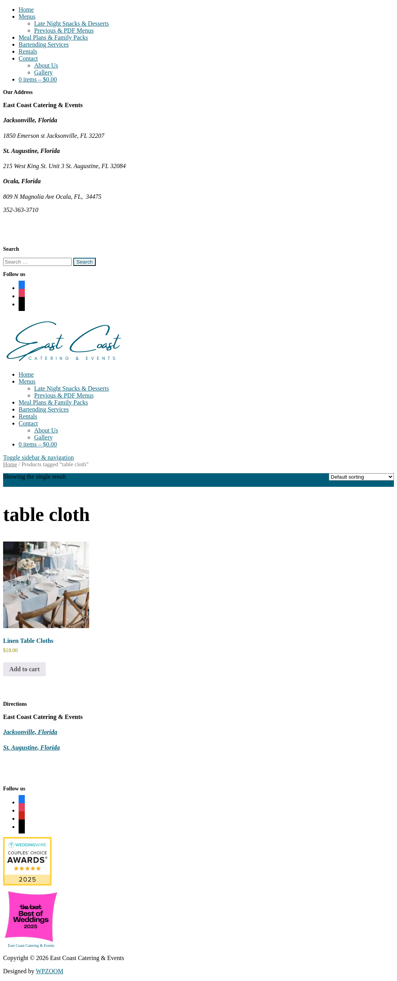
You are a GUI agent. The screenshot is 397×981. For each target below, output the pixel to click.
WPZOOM (49, 971)
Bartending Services (44, 44)
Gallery (43, 72)
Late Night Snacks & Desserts (71, 23)
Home (26, 9)
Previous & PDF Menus (63, 30)
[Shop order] (361, 477)
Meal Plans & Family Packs (53, 37)
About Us (46, 65)
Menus (27, 16)
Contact (28, 58)
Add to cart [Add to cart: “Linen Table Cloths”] (24, 669)
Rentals (28, 51)
